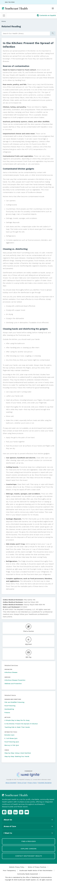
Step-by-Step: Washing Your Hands (17, 756)
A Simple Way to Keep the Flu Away (17, 720)
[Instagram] (21, 812)
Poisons (7, 712)
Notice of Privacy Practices (37, 867)
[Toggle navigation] (4, 16)
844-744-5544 (9, 2)
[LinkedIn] (15, 812)
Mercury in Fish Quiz (12, 745)
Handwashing (9, 709)
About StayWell (11, 782)
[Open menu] (53, 8)
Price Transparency (9, 870)
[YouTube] (27, 812)
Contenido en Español (48, 15)
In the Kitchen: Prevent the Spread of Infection (21, 724)
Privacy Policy (32, 782)
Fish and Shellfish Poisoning (14, 702)
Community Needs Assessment (27, 874)
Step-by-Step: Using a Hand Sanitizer (18, 753)
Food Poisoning (10, 705)
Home (4, 21)
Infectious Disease (11, 672)
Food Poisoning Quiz (12, 742)
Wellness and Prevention (13, 683)
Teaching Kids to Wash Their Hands (17, 727)
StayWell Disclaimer (45, 782)
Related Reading (11, 26)
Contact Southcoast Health (28, 856)
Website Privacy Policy (16, 867)
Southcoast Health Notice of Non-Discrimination (35, 870)
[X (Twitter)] (10, 812)
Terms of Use (21, 782)
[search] (26, 33)
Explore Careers (28, 849)
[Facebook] (4, 812)
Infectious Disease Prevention (15, 680)
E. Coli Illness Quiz (11, 738)
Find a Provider (28, 841)
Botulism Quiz (9, 735)
